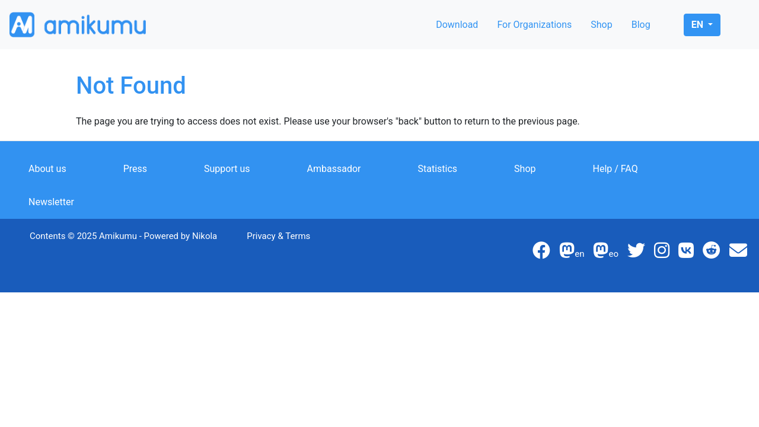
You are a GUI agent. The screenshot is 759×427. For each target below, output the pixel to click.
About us (47, 168)
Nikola (204, 236)
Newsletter (51, 202)
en (698, 24)
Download (457, 24)
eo (605, 253)
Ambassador (334, 168)
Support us (227, 168)
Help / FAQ (615, 168)
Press (135, 168)
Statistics (438, 168)
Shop (601, 24)
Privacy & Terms (278, 236)
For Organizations (534, 24)
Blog (641, 24)
